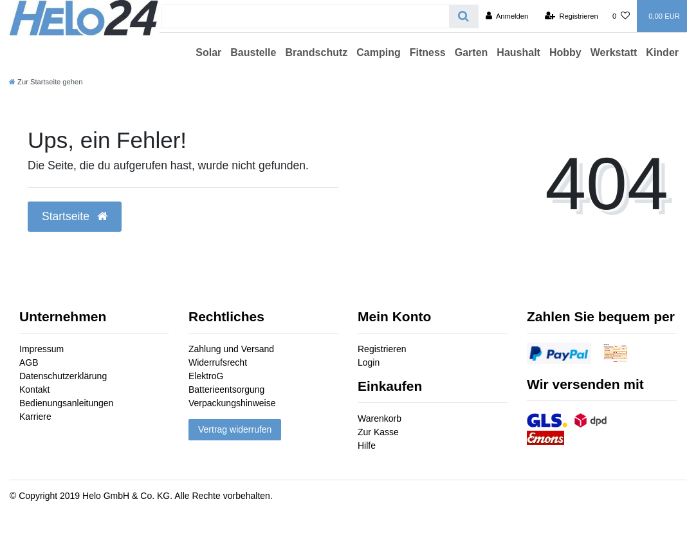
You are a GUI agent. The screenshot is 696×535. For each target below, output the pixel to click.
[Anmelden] (507, 16)
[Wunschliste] (621, 16)
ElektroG (205, 376)
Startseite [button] (74, 216)
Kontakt (34, 389)
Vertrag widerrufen (234, 429)
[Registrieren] (571, 16)
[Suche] (463, 16)
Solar (208, 52)
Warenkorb (379, 418)
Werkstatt (614, 52)
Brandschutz (316, 52)
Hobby (565, 52)
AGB (29, 362)
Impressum (41, 349)
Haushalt (518, 52)
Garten (471, 52)
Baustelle (253, 52)
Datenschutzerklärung (63, 376)
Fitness (428, 52)
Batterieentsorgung (226, 389)
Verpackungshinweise (231, 403)
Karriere (35, 416)
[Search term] (305, 16)
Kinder (662, 52)
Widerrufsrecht (217, 362)
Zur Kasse (378, 432)
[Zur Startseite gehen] (45, 82)
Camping (378, 52)
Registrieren (382, 349)
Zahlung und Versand (231, 349)
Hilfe (367, 445)
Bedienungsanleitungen (66, 403)
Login (369, 362)
